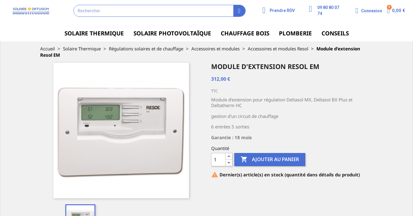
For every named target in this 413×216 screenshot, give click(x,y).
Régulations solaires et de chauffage (146, 49)
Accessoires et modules (215, 49)
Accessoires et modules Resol (278, 49)
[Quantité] (218, 159)
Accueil (47, 49)
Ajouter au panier (270, 160)
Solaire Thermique (82, 49)
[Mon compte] (368, 10)
